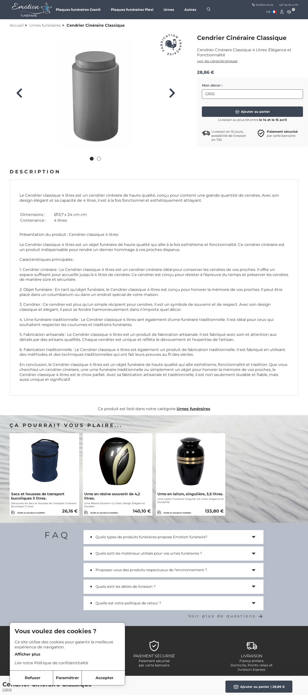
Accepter (105, 678)
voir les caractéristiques (217, 61)
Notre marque (151, 684)
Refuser (32, 678)
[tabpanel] (96, 94)
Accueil (17, 25)
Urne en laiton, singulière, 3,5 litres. (190, 494)
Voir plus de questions (225, 616)
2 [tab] (99, 159)
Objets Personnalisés (251, 684)
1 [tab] (92, 159)
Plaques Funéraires (250, 689)
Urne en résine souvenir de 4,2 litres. (112, 496)
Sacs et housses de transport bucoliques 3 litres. (37, 496)
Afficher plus (27, 654)
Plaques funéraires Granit (78, 9)
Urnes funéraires (45, 25)
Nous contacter (153, 689)
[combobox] (271, 12)
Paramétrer (67, 678)
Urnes (169, 9)
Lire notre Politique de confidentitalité (51, 663)
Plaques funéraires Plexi (132, 9)
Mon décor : (212, 85)
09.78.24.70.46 (262, 4)
